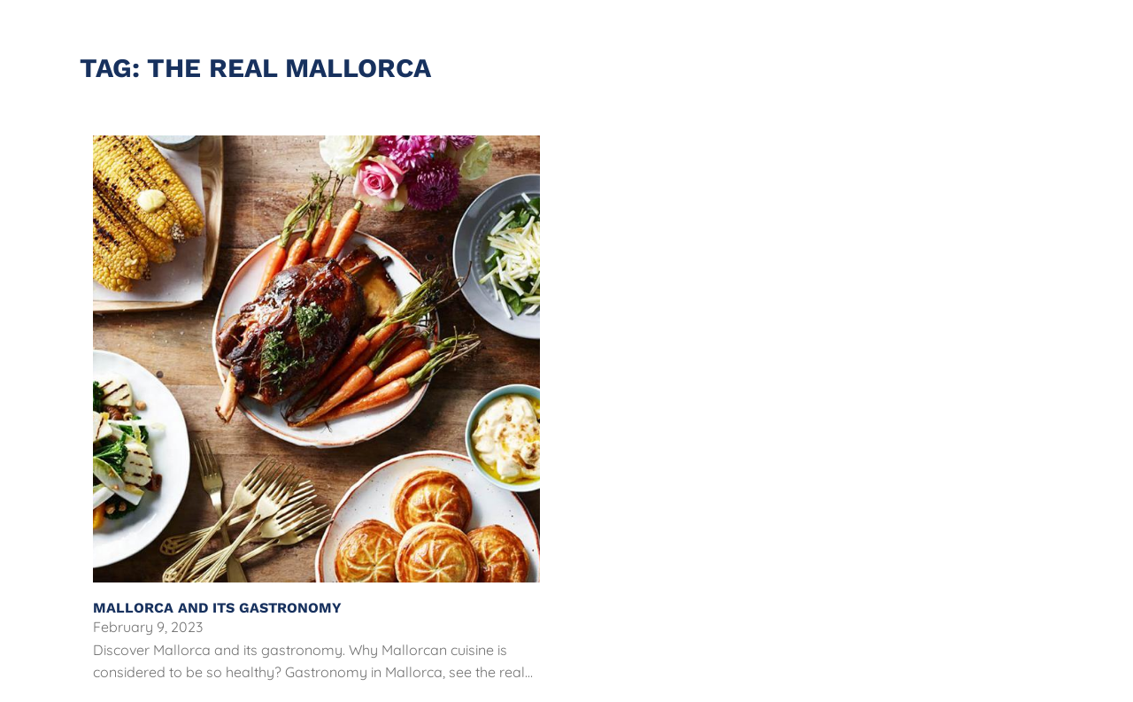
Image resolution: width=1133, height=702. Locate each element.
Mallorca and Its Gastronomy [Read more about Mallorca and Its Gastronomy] (219, 607)
